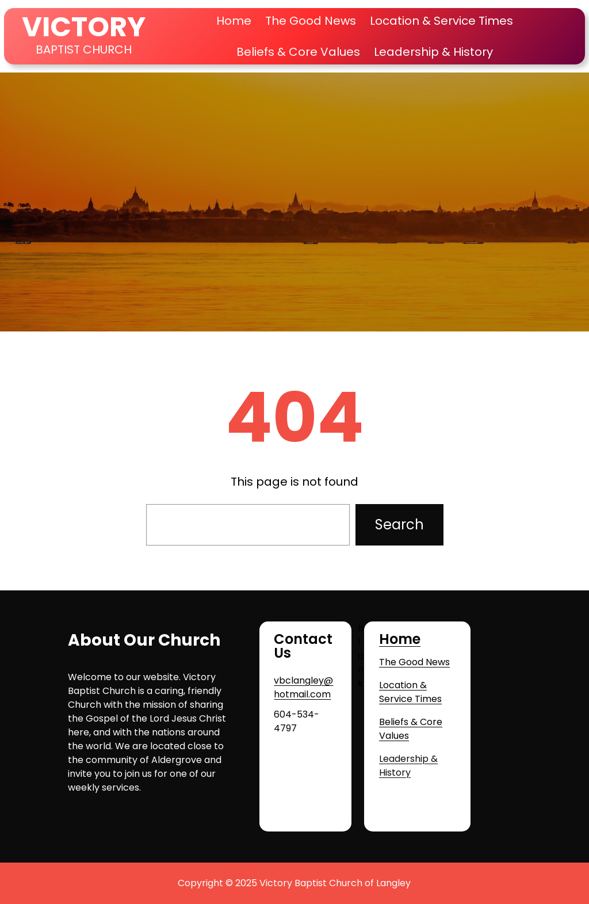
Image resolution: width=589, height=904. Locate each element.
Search (399, 524)
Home (233, 21)
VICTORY (84, 26)
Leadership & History (408, 765)
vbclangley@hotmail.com (303, 687)
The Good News (414, 662)
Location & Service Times (410, 691)
